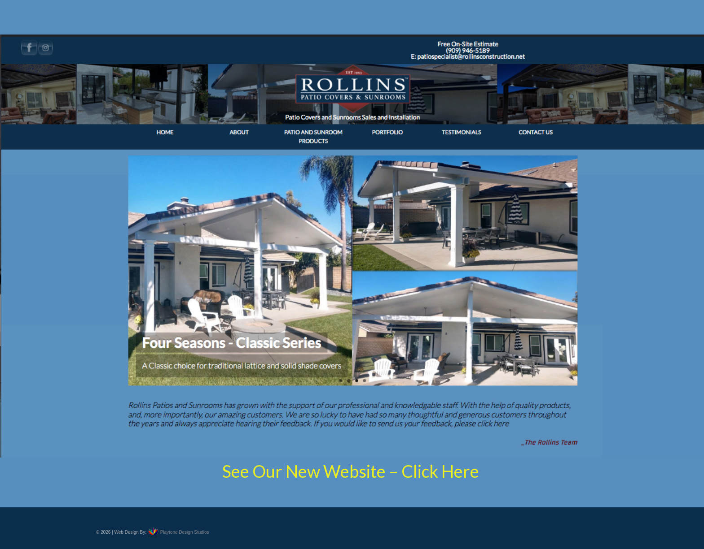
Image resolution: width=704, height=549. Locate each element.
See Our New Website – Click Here (352, 471)
